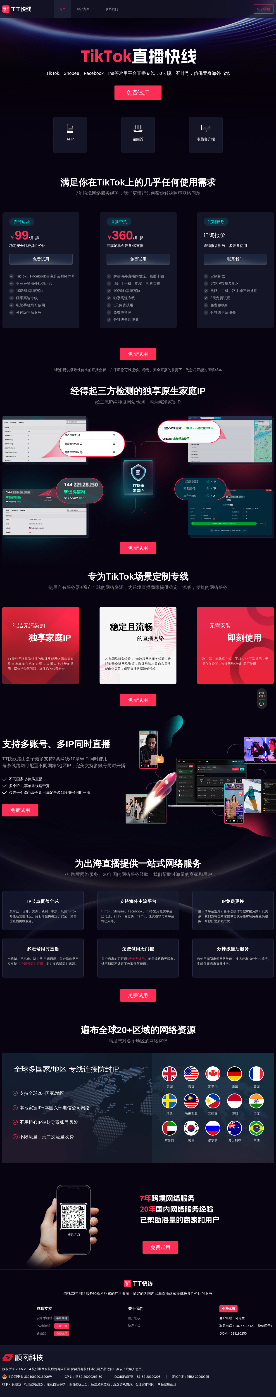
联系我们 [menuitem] (111, 9)
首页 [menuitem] (62, 9)
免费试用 (61, 1333)
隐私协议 (134, 1326)
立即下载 (61, 1326)
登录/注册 (263, 9)
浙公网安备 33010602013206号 (29, 1376)
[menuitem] (85, 9)
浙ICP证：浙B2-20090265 (190, 1376)
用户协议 (134, 1318)
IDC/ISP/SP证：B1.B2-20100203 (137, 1376)
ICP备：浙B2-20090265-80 (83, 1376)
